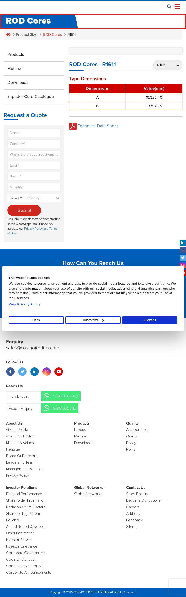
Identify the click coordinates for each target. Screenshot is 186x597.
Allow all (149, 320)
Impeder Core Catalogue (30, 96)
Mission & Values (20, 443)
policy (131, 443)
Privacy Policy (17, 475)
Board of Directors (21, 456)
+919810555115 (63, 408)
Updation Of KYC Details (26, 507)
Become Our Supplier (144, 500)
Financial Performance (24, 494)
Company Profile (20, 436)
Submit (24, 210)
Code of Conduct (20, 559)
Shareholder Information (26, 500)
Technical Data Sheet (93, 126)
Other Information (20, 533)
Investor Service (19, 540)
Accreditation (137, 430)
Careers (133, 507)
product (80, 430)
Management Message (25, 469)
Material (14, 68)
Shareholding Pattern (23, 514)
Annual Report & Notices (26, 527)
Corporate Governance (25, 553)
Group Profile (17, 430)
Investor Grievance (21, 546)
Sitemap (133, 527)
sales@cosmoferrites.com (32, 348)
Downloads (17, 82)
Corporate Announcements (28, 572)
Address (133, 514)
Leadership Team (20, 462)
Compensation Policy (23, 566)
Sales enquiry (137, 494)
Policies (12, 520)
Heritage (13, 449)
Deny (36, 320)
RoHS (131, 449)
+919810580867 (64, 396)
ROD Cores (52, 34)
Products (15, 54)
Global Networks (88, 494)
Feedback (134, 520)
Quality (131, 436)
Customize (93, 320)
